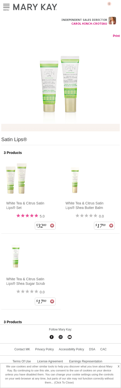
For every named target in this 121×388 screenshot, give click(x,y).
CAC (103, 349)
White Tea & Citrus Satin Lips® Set (25, 205)
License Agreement (50, 361)
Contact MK (22, 349)
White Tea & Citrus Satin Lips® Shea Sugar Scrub (25, 281)
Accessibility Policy (71, 349)
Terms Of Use (22, 361)
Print (116, 36)
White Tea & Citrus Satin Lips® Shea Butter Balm (84, 205)
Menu (6, 6)
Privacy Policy (44, 349)
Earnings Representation (85, 361)
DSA (92, 349)
